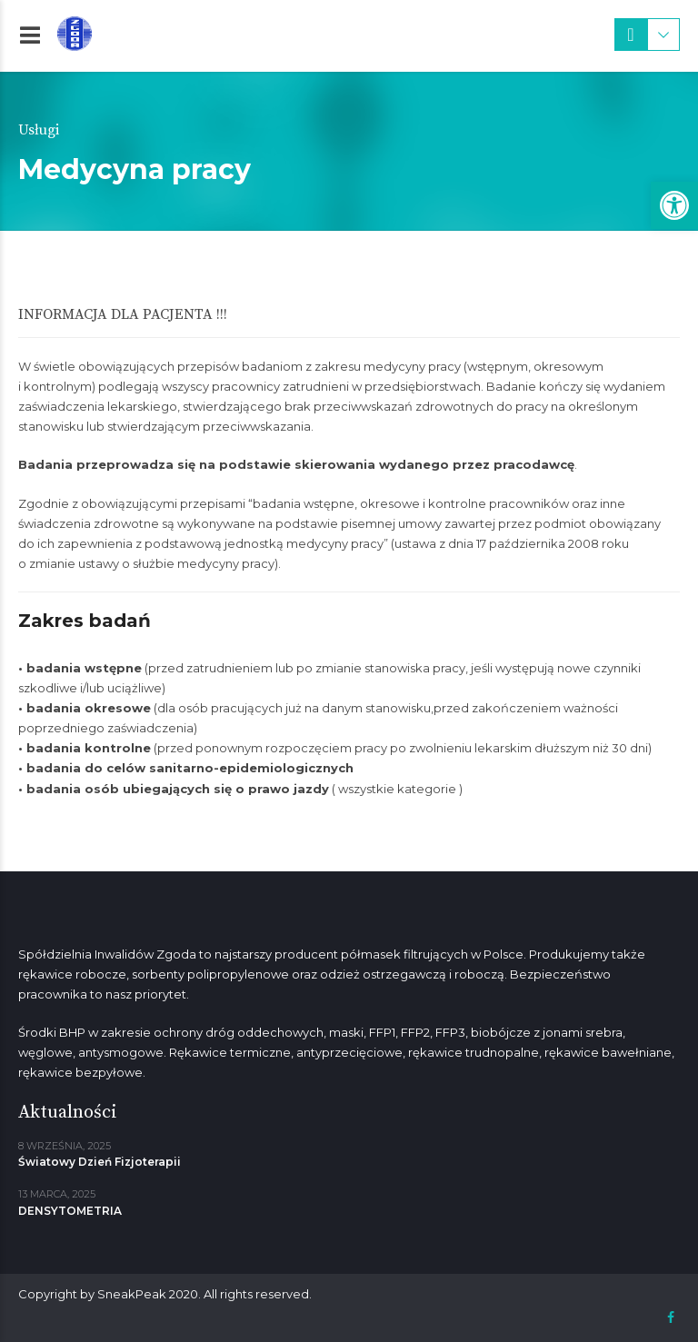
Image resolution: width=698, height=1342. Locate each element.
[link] (674, 205)
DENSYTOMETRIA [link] (70, 1211)
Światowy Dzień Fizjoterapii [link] (99, 1161)
